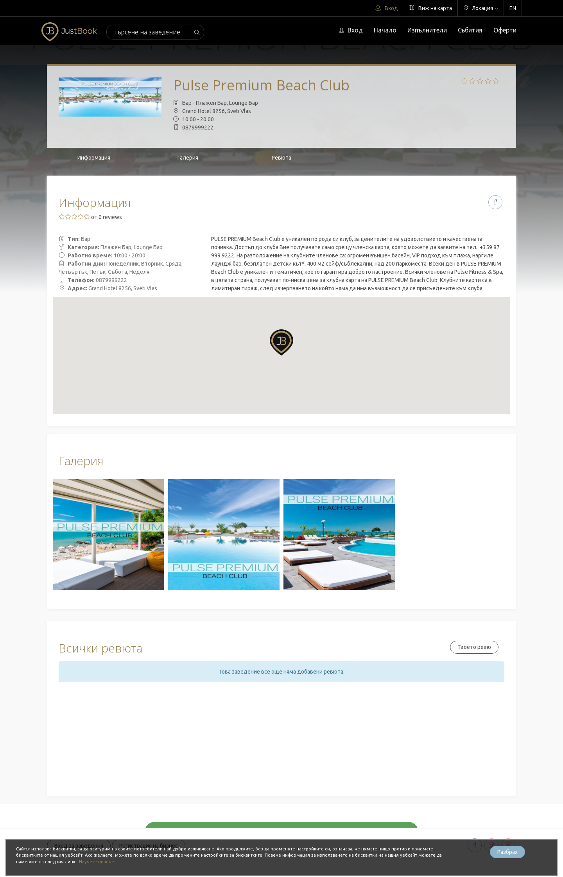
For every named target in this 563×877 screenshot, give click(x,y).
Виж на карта (430, 8)
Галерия (188, 158)
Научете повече (97, 861)
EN (512, 8)
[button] (281, 342)
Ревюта (281, 158)
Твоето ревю (474, 647)
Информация (93, 158)
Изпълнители (427, 30)
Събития (470, 30)
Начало (385, 30)
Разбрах (507, 852)
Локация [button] (480, 8)
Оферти (504, 30)
